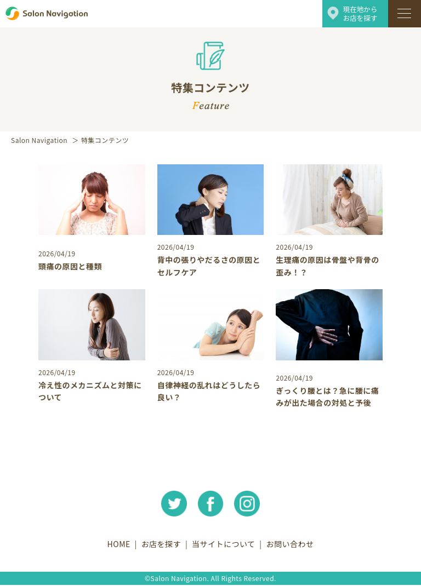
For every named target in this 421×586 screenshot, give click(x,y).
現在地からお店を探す (361, 13)
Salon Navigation (39, 140)
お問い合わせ (293, 544)
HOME (115, 544)
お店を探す (160, 544)
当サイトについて (225, 544)
